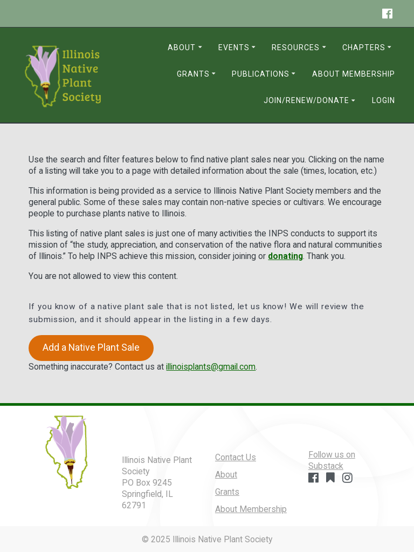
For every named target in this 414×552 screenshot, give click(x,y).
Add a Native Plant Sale (91, 347)
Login (383, 100)
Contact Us (235, 457)
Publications (260, 74)
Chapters (363, 47)
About (182, 47)
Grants (193, 74)
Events (234, 47)
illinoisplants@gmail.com (211, 367)
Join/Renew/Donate (306, 100)
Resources (296, 47)
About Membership (353, 74)
